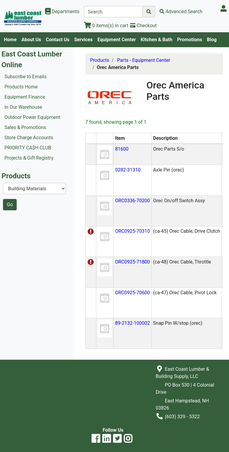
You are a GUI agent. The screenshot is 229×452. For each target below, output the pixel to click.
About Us (31, 39)
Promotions (189, 39)
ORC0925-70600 (132, 292)
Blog (212, 39)
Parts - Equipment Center (143, 60)
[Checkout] (143, 25)
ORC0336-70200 (132, 200)
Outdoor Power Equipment (32, 117)
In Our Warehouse (23, 107)
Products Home (21, 87)
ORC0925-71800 (132, 262)
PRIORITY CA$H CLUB (27, 148)
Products (99, 60)
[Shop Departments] (62, 11)
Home (10, 39)
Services (83, 39)
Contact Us (57, 39)
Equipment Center (117, 39)
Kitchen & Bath (156, 39)
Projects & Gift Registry (28, 158)
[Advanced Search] (181, 11)
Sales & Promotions (25, 127)
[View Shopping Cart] (106, 25)
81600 (122, 149)
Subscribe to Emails (25, 76)
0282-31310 (127, 170)
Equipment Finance (24, 97)
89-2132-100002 (132, 323)
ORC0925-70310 (132, 231)
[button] (105, 154)
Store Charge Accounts (28, 137)
